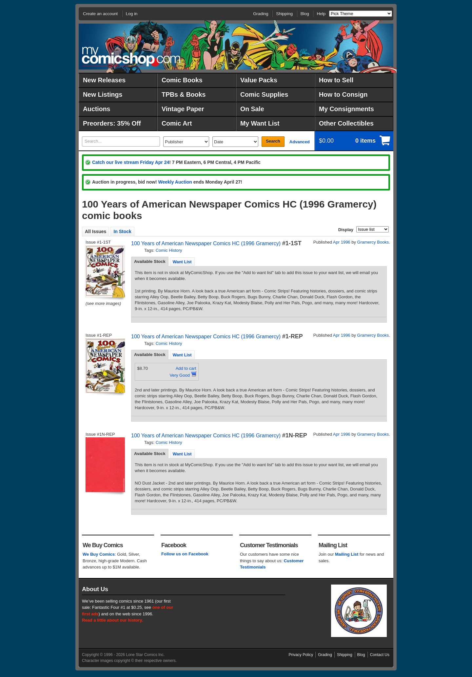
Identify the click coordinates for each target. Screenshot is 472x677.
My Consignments (346, 108)
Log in (131, 13)
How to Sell (336, 80)
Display (345, 229)
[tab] (149, 262)
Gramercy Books (373, 242)
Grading (260, 13)
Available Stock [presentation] (150, 261)
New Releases (104, 80)
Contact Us (379, 654)
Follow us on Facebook (184, 553)
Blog (305, 13)
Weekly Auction (175, 182)
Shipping (284, 13)
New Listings (102, 94)
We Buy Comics (99, 554)
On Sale (252, 108)
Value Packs (258, 80)
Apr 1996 (341, 242)
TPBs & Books (184, 94)
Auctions (96, 108)
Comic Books (182, 80)
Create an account (100, 13)
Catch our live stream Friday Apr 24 (130, 162)
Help (321, 13)
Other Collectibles (346, 123)
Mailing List (347, 554)
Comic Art (177, 123)
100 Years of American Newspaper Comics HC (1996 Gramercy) (206, 243)
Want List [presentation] (182, 261)
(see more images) (103, 303)
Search (273, 141)
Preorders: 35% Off (112, 123)
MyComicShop (131, 57)
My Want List (260, 123)
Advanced (299, 142)
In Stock (122, 231)
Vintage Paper (183, 108)
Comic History (169, 250)
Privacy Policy (301, 654)
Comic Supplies (264, 94)
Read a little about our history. (112, 620)
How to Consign (343, 94)
